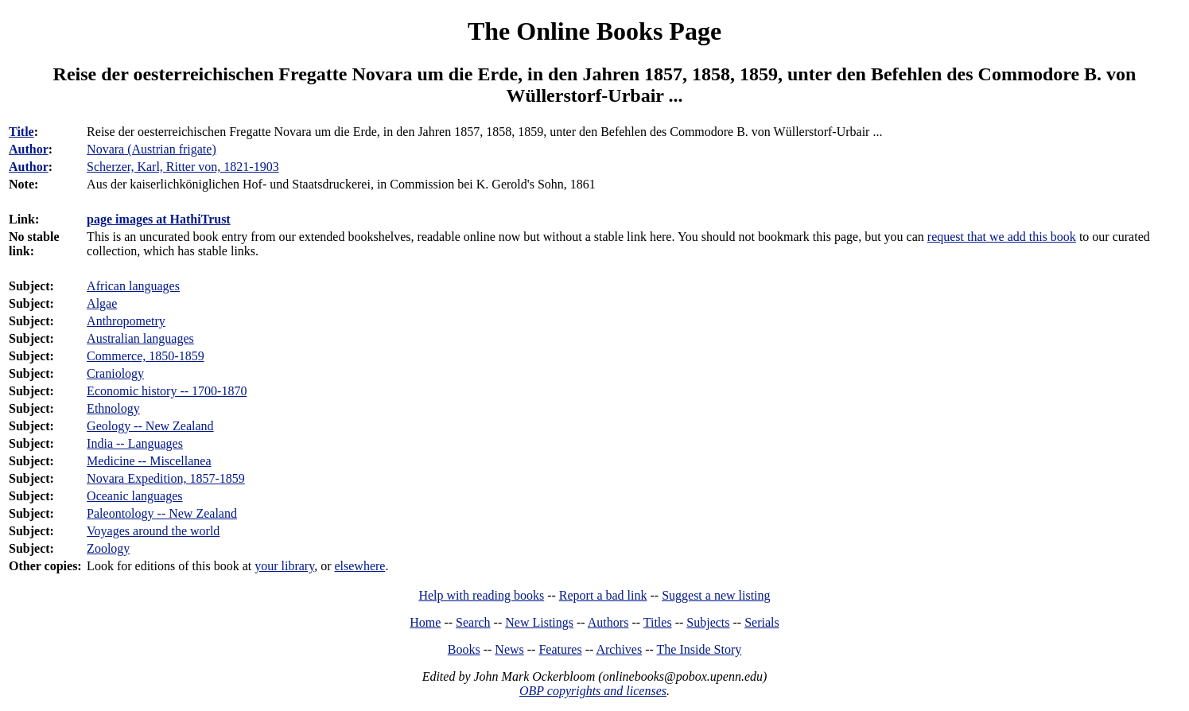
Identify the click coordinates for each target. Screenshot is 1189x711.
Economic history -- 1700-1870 (167, 391)
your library (284, 566)
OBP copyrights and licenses (592, 690)
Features (559, 649)
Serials (761, 622)
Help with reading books (481, 595)
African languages (133, 286)
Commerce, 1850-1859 (145, 356)
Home (425, 622)
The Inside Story (699, 649)
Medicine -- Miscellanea (149, 461)
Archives (619, 649)
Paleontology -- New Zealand (162, 513)
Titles (657, 622)
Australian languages (140, 338)
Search (473, 622)
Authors (608, 622)
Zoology (108, 548)
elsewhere (359, 566)
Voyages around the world (153, 531)
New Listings (539, 622)
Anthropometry (126, 321)
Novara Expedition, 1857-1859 (166, 478)
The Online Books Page (594, 31)
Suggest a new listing (716, 595)
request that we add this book (1001, 236)
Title (21, 131)
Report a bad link (603, 595)
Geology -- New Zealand (150, 426)
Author (29, 149)
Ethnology (113, 408)
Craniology (115, 373)
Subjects (707, 622)
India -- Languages (135, 443)
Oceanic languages (134, 496)
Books (464, 649)
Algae (102, 303)
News (509, 649)
